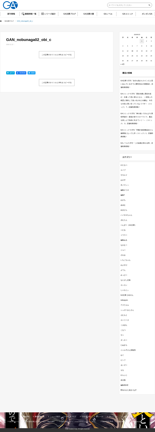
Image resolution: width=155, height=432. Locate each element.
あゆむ (123, 205)
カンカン (124, 285)
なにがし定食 (126, 280)
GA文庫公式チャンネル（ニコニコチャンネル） (79, 421)
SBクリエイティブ (16, 421)
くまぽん (124, 325)
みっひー (124, 275)
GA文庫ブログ (69, 14)
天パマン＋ (125, 185)
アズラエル (125, 305)
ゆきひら (124, 210)
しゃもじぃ (125, 290)
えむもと (124, 315)
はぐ (122, 355)
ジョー (123, 250)
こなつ (123, 330)
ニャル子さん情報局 (128, 350)
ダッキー (124, 340)
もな (122, 370)
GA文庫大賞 (88, 14)
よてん (123, 270)
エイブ (123, 170)
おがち (123, 200)
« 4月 (123, 64)
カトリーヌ (125, 320)
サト (122, 335)
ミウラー (124, 235)
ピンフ (123, 360)
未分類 (123, 380)
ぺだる (123, 230)
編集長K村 (124, 385)
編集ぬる (124, 240)
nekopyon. (124, 300)
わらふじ (124, 375)
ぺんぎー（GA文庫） (128, 225)
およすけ (124, 265)
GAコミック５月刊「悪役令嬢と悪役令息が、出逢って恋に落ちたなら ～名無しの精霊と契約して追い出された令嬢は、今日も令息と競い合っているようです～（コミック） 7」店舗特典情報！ (136, 100)
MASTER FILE (107, 421)
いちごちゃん (126, 260)
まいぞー (124, 365)
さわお (123, 255)
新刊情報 (11, 14)
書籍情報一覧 (30, 14)
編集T (123, 195)
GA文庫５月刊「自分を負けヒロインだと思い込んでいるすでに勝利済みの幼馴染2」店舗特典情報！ (137, 84)
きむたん (124, 220)
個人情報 (121, 421)
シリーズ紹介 (50, 14)
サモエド (124, 175)
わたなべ (124, 165)
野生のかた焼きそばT (129, 390)
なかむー (124, 245)
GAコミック (127, 14)
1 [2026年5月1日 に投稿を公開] (141, 41)
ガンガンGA (147, 14)
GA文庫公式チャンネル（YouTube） (42, 421)
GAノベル (108, 14)
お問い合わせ (135, 421)
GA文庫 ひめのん (127, 295)
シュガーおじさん (127, 310)
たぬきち (124, 345)
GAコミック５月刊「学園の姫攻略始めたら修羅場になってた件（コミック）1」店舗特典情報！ (137, 133)
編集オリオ (125, 190)
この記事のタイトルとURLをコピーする (57, 55)
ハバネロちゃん (126, 215)
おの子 (123, 180)
